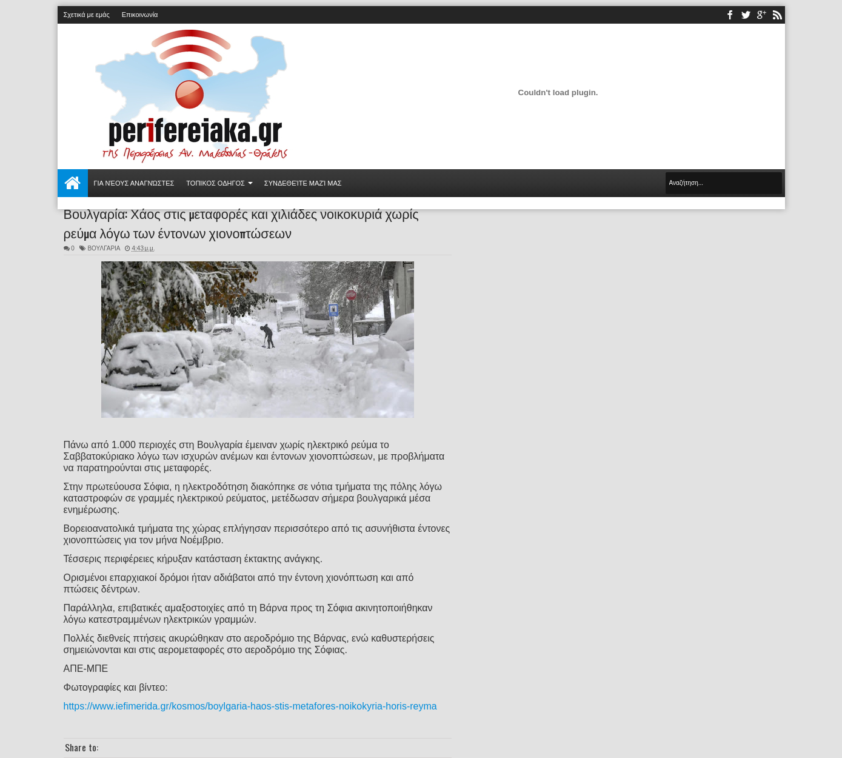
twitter (745, 15)
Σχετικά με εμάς (87, 14)
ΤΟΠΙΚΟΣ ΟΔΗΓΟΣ (215, 183)
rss (777, 15)
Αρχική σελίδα (73, 183)
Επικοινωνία (140, 14)
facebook (730, 15)
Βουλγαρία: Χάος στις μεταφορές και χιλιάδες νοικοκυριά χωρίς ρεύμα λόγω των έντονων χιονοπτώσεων (241, 222)
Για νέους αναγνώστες (134, 183)
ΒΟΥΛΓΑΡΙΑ (103, 248)
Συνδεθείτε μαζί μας (303, 183)
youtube (761, 15)
